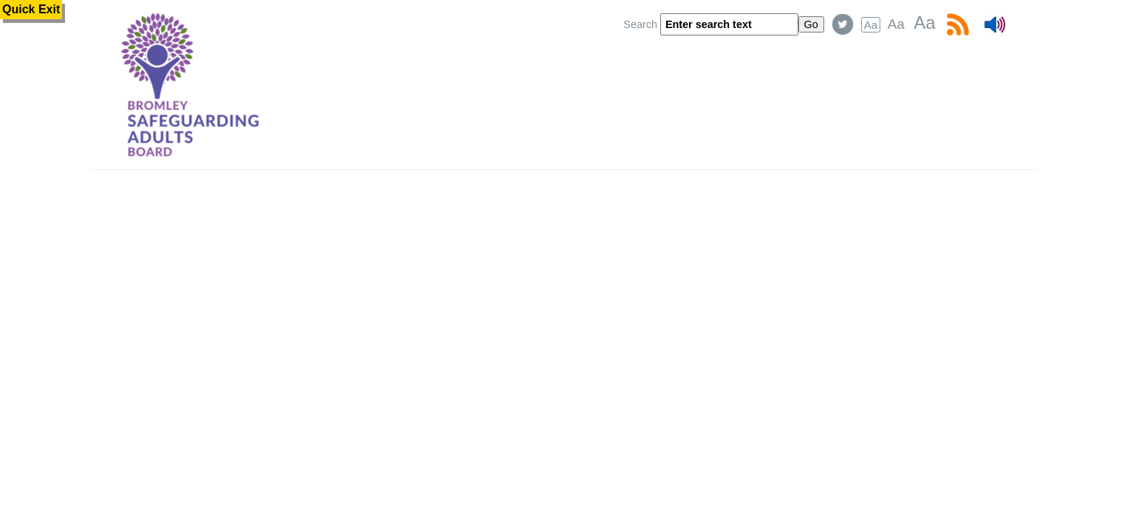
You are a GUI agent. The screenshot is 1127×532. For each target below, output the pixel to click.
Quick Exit (31, 9)
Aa (870, 24)
